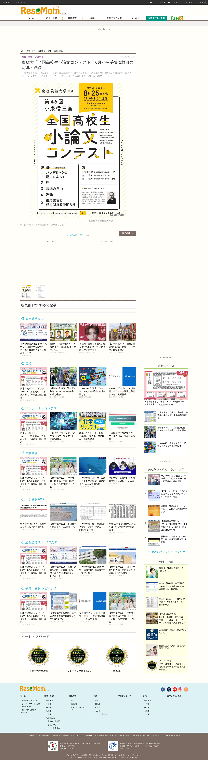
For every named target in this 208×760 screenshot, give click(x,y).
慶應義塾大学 (34, 319)
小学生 (48, 704)
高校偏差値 (50, 718)
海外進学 (73, 704)
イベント (135, 18)
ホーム (31, 18)
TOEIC (97, 704)
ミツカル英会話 (101, 714)
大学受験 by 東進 (156, 18)
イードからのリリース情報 (119, 735)
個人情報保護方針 (101, 735)
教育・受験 (51, 18)
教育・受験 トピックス (41, 588)
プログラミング (114, 18)
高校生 (30, 363)
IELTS (97, 711)
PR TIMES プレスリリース (141, 735)
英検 (97, 700)
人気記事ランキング (29, 700)
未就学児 (49, 700)
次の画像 (126, 233)
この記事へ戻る (78, 234)
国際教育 (72, 18)
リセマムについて (77, 735)
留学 (72, 700)
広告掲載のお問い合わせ (59, 735)
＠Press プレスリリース (161, 735)
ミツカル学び (51, 725)
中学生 (48, 707)
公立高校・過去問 (53, 721)
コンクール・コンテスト (42, 408)
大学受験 (31, 453)
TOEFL (98, 707)
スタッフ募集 (175, 735)
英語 (92, 18)
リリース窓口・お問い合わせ (38, 735)
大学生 (48, 714)
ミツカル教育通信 (53, 728)
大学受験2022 (34, 499)
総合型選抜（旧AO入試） (42, 542)
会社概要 (89, 735)
